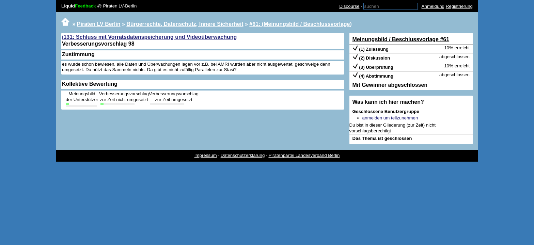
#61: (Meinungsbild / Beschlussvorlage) (300, 24)
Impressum (205, 155)
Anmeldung (433, 6)
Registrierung (459, 6)
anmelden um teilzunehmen (390, 117)
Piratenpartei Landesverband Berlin (304, 155)
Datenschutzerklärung (243, 155)
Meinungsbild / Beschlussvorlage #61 (401, 39)
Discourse (349, 6)
